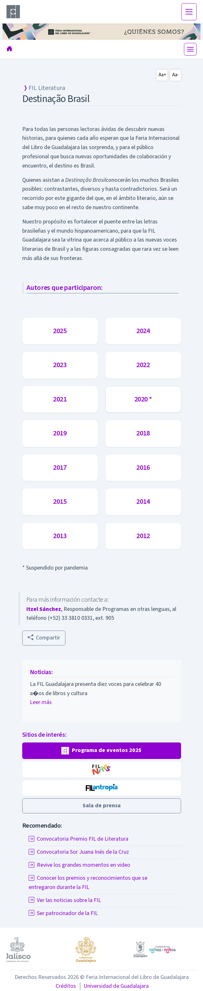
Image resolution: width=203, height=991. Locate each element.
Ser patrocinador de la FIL (63, 913)
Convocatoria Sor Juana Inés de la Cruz (79, 852)
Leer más (41, 702)
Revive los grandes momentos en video (79, 865)
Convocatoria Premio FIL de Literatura (78, 839)
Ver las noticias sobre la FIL (65, 900)
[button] (101, 750)
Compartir (44, 638)
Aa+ (162, 75)
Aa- (175, 75)
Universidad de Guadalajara (113, 986)
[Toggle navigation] (189, 11)
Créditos (66, 986)
